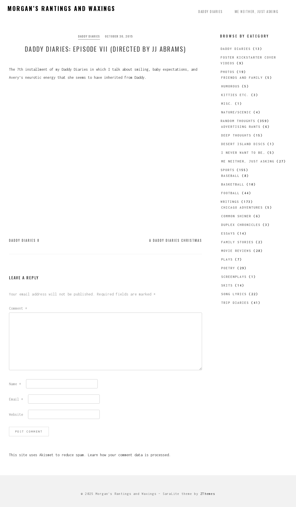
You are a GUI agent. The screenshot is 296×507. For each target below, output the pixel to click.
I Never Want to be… (243, 152)
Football (230, 193)
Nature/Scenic (236, 112)
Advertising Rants (240, 126)
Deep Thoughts (236, 135)
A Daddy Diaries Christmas (175, 240)
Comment (18, 308)
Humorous (230, 86)
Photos (227, 72)
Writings (230, 201)
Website (16, 414)
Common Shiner (236, 216)
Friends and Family (242, 77)
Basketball (232, 184)
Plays (227, 259)
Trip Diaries (235, 302)
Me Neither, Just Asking (257, 11)
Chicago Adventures (242, 207)
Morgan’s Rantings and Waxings (61, 8)
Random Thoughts (238, 121)
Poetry (228, 268)
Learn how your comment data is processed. (129, 455)
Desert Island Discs (243, 144)
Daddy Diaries (210, 11)
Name (15, 384)
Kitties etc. (235, 95)
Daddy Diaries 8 (24, 240)
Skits (227, 285)
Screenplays (234, 276)
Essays (228, 233)
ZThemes (207, 493)
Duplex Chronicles (240, 225)
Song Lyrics (234, 294)
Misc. (227, 103)
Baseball (230, 175)
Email (16, 399)
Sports (227, 170)
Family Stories (237, 242)
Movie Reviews (236, 250)
